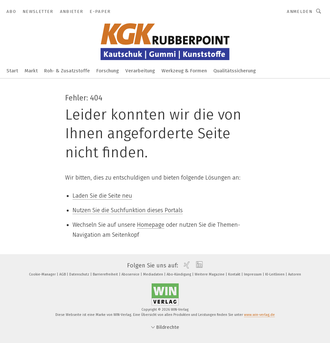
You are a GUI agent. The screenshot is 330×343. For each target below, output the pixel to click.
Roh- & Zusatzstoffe (67, 71)
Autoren (294, 274)
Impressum (253, 274)
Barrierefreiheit (106, 274)
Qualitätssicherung (234, 71)
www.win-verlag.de (259, 315)
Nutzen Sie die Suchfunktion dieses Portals (128, 210)
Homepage (150, 224)
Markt (31, 71)
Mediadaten (153, 274)
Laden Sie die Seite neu (102, 195)
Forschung (107, 71)
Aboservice (131, 274)
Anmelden (299, 11)
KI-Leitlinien (275, 274)
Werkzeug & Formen (184, 71)
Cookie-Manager (43, 274)
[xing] (185, 265)
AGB (63, 274)
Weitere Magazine (210, 274)
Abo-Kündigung (179, 274)
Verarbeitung (140, 71)
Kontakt (234, 274)
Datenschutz (79, 274)
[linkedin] (197, 265)
